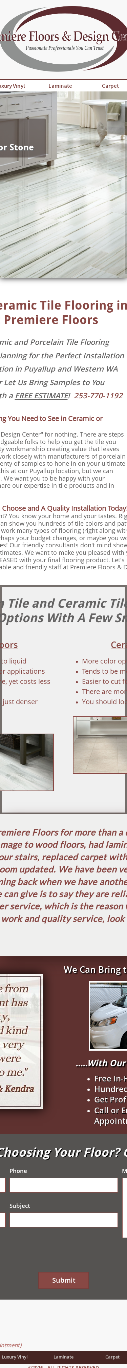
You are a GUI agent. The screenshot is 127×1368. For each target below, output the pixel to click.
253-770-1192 (98, 395)
